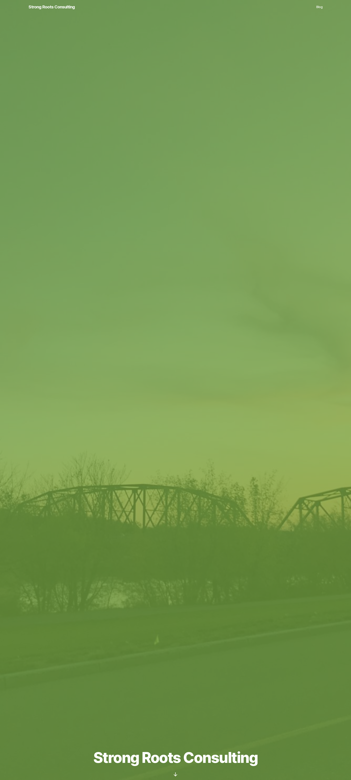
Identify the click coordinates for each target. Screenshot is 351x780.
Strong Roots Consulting (52, 7)
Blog (319, 7)
